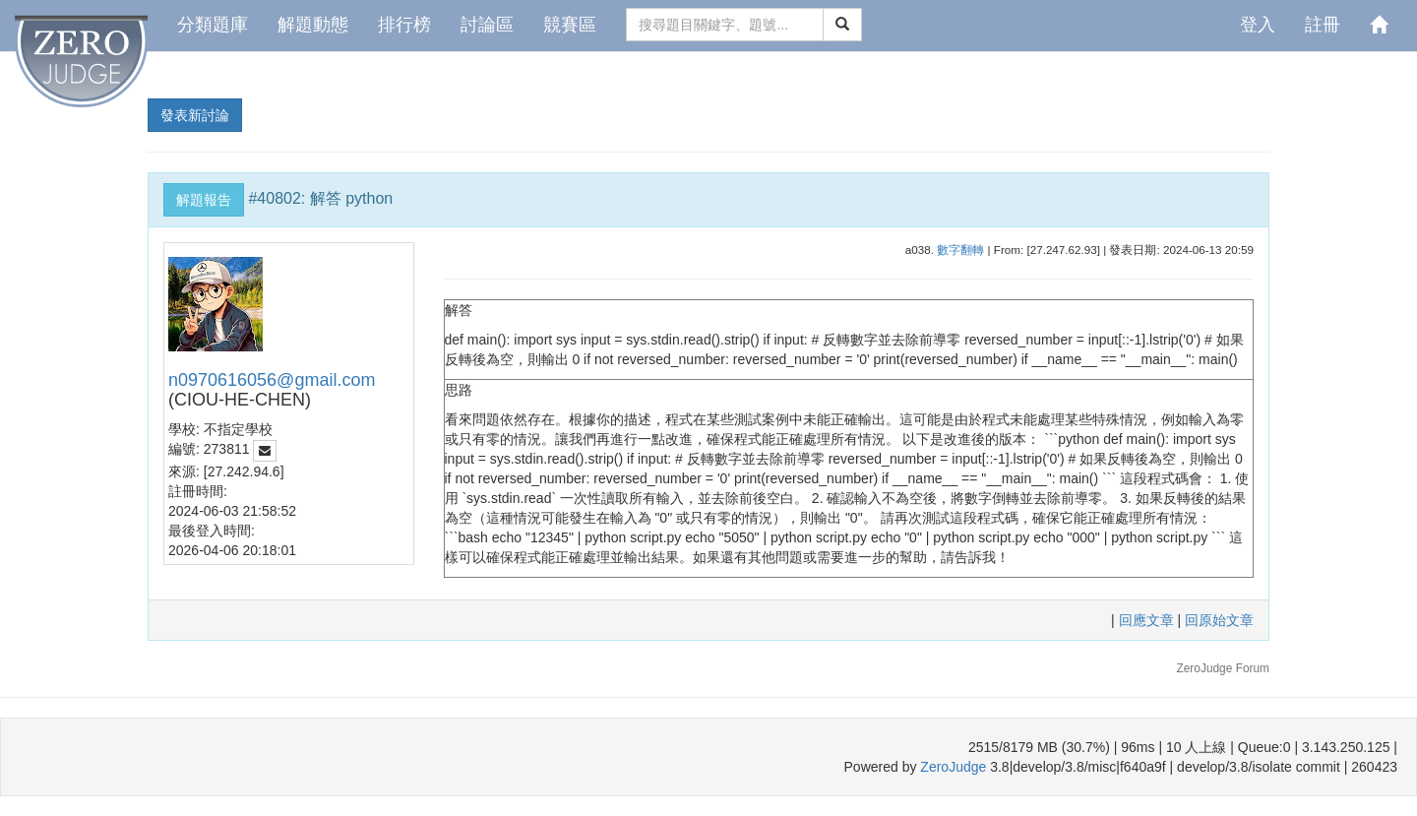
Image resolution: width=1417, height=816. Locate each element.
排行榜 (404, 24)
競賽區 (569, 24)
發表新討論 (194, 115)
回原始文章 (1219, 620)
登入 (1257, 24)
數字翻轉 (960, 249)
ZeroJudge (953, 767)
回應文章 (1148, 620)
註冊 (1322, 24)
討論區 (487, 24)
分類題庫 (212, 24)
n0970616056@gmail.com (271, 380)
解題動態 (312, 24)
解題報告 (203, 200)
